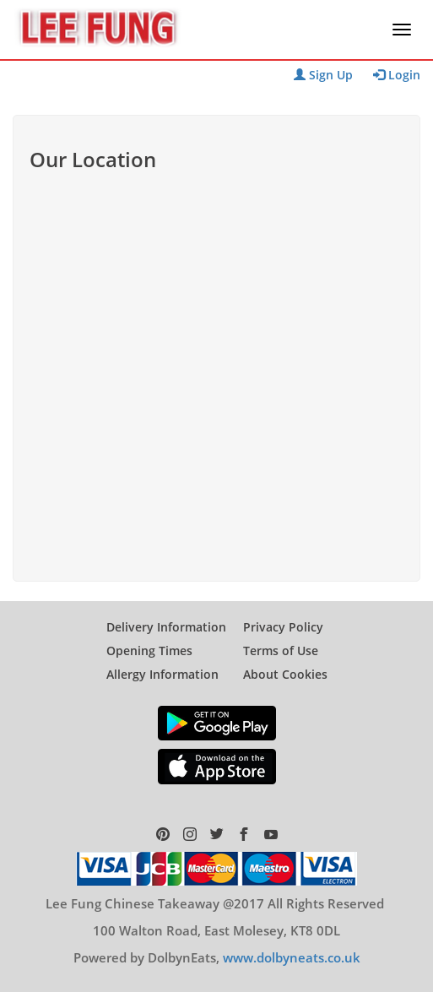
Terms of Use (280, 650)
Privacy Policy (283, 627)
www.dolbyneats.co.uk (291, 957)
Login (396, 75)
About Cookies (285, 674)
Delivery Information (166, 627)
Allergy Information (162, 674)
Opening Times (149, 650)
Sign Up (323, 75)
